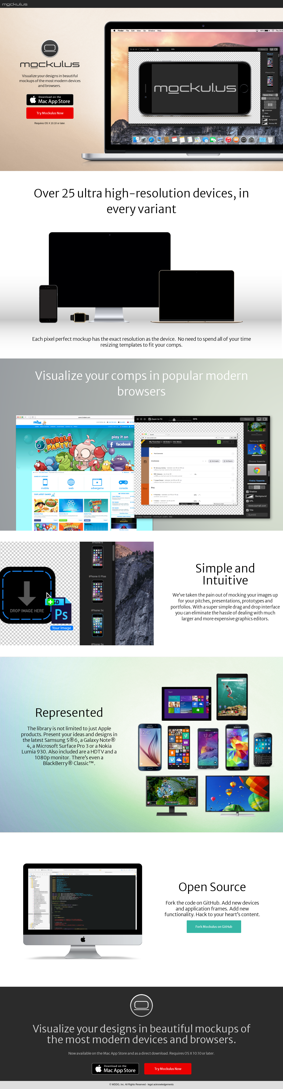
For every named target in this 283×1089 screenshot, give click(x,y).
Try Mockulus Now (49, 113)
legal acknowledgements (160, 1084)
